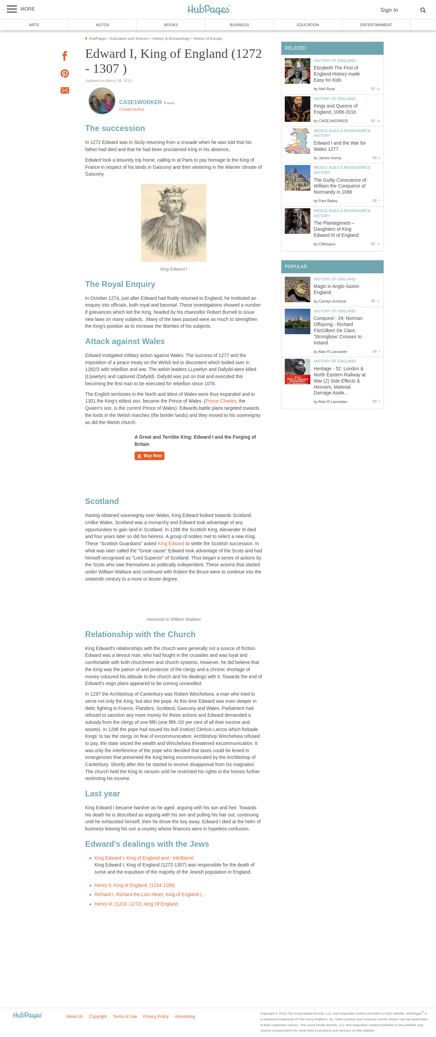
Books (171, 25)
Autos (102, 25)
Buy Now (149, 456)
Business (239, 25)
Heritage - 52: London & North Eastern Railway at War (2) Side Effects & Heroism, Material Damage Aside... (340, 381)
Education (308, 25)
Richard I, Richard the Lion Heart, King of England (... (150, 894)
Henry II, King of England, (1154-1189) (135, 885)
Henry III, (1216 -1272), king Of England (136, 904)
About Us (74, 1016)
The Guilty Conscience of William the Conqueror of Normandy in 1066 (340, 186)
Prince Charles (220, 401)
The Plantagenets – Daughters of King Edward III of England (336, 229)
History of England (335, 61)
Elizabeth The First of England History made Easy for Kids (337, 74)
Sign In (389, 10)
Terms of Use (125, 1016)
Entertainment (376, 25)
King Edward (171, 543)
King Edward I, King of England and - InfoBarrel (144, 858)
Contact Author (131, 109)
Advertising (185, 1016)
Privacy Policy (156, 1016)
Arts (34, 25)
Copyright (98, 1016)
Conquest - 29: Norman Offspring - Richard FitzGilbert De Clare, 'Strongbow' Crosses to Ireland (338, 330)
